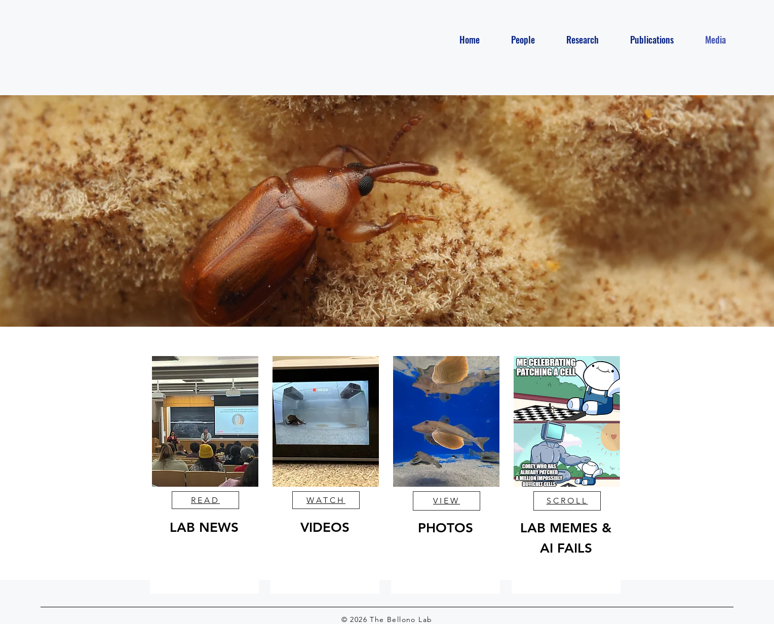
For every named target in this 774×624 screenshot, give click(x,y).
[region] (204, 475)
